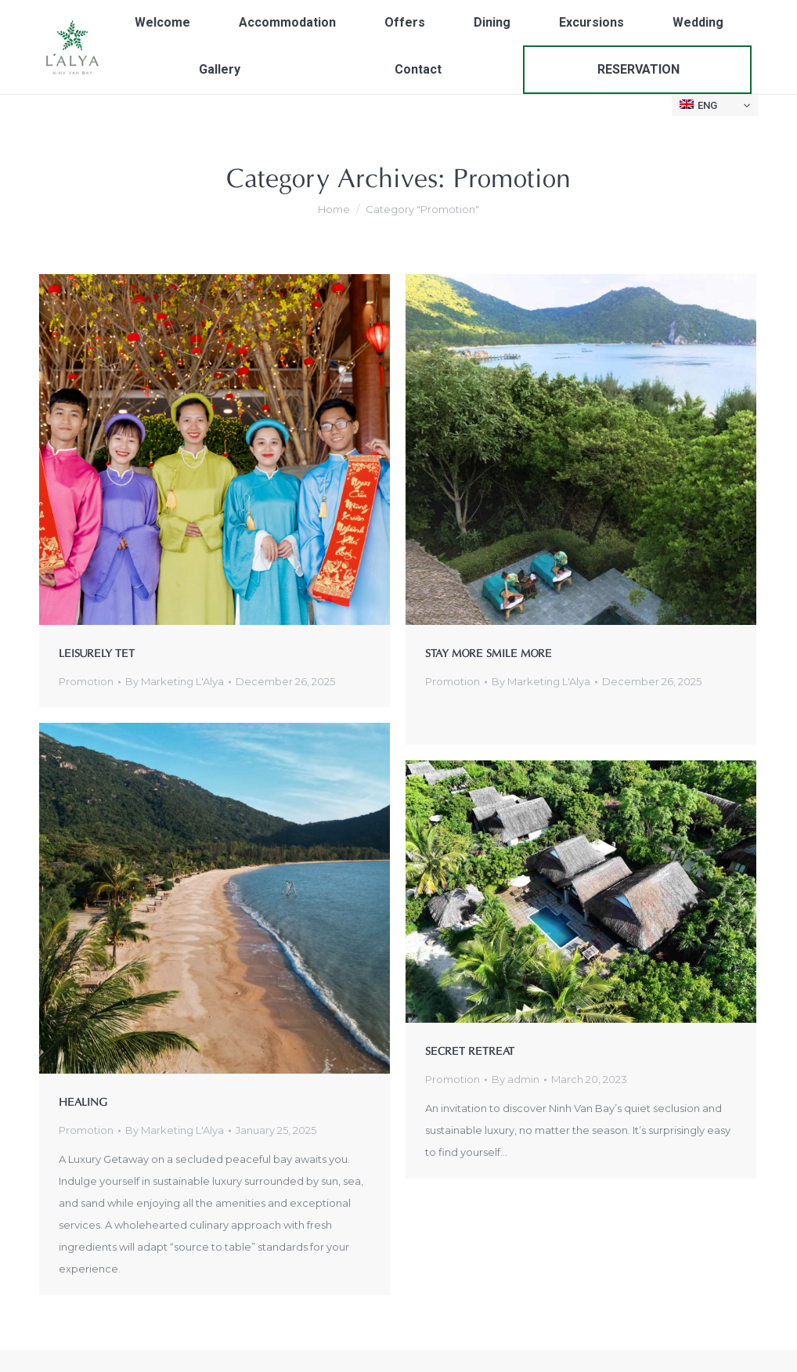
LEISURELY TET (97, 652)
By (174, 681)
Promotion (86, 681)
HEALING (83, 1100)
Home (334, 209)
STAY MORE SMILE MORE (488, 652)
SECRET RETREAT (469, 1050)
